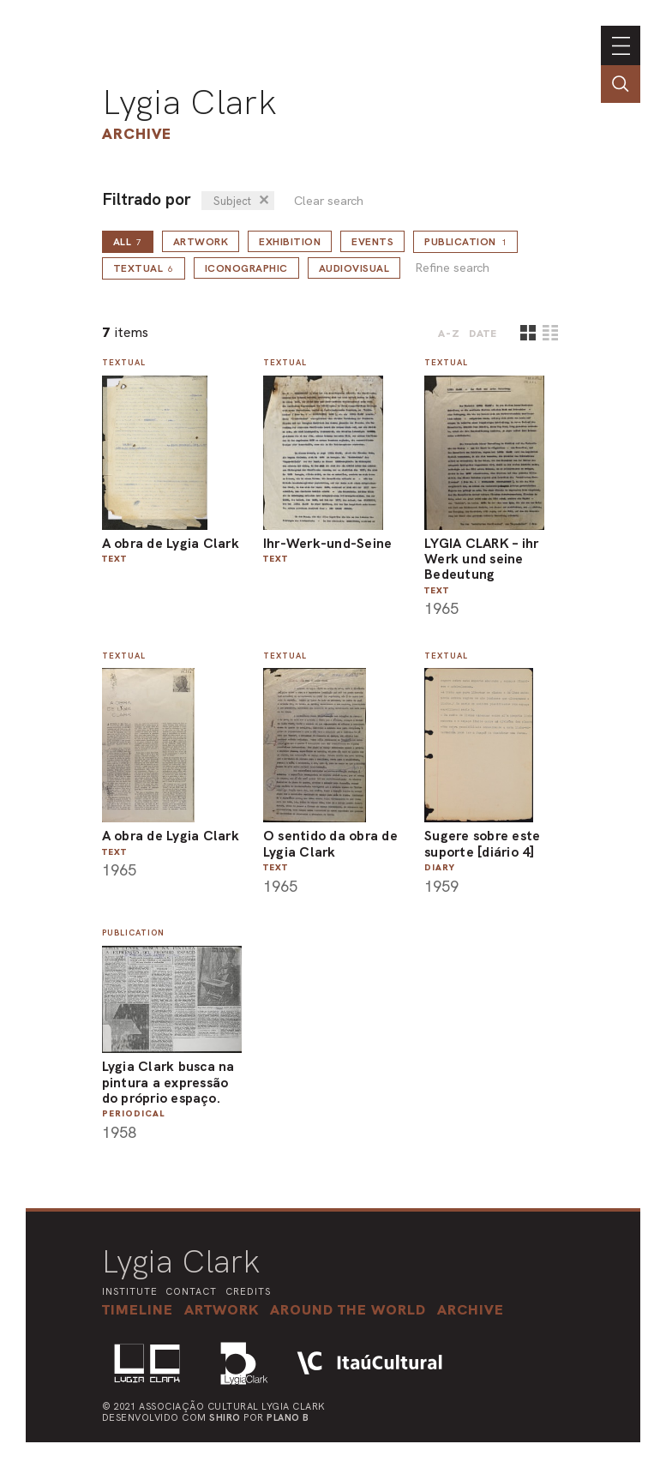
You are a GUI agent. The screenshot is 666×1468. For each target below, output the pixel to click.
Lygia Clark (189, 102)
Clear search (328, 201)
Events (372, 242)
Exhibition (290, 242)
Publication (465, 242)
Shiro (225, 1417)
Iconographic (246, 268)
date (483, 333)
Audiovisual (354, 268)
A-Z (449, 333)
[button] (348, 1309)
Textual (143, 268)
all (127, 242)
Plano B (288, 1417)
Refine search (452, 268)
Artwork (201, 242)
